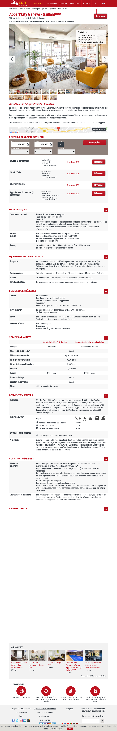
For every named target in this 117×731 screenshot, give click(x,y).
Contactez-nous (21, 712)
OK (70, 729)
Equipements (34, 21)
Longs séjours (63, 3)
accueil (21, 9)
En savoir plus (56, 729)
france (28, 9)
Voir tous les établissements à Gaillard (93, 676)
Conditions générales (57, 21)
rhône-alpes (36, 9)
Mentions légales (45, 716)
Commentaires (69, 21)
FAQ (21, 716)
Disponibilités (13, 21)
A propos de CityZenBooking (20, 709)
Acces (47, 21)
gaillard (44, 9)
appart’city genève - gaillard (58, 9)
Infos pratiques (23, 21)
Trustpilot (69, 709)
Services (41, 21)
